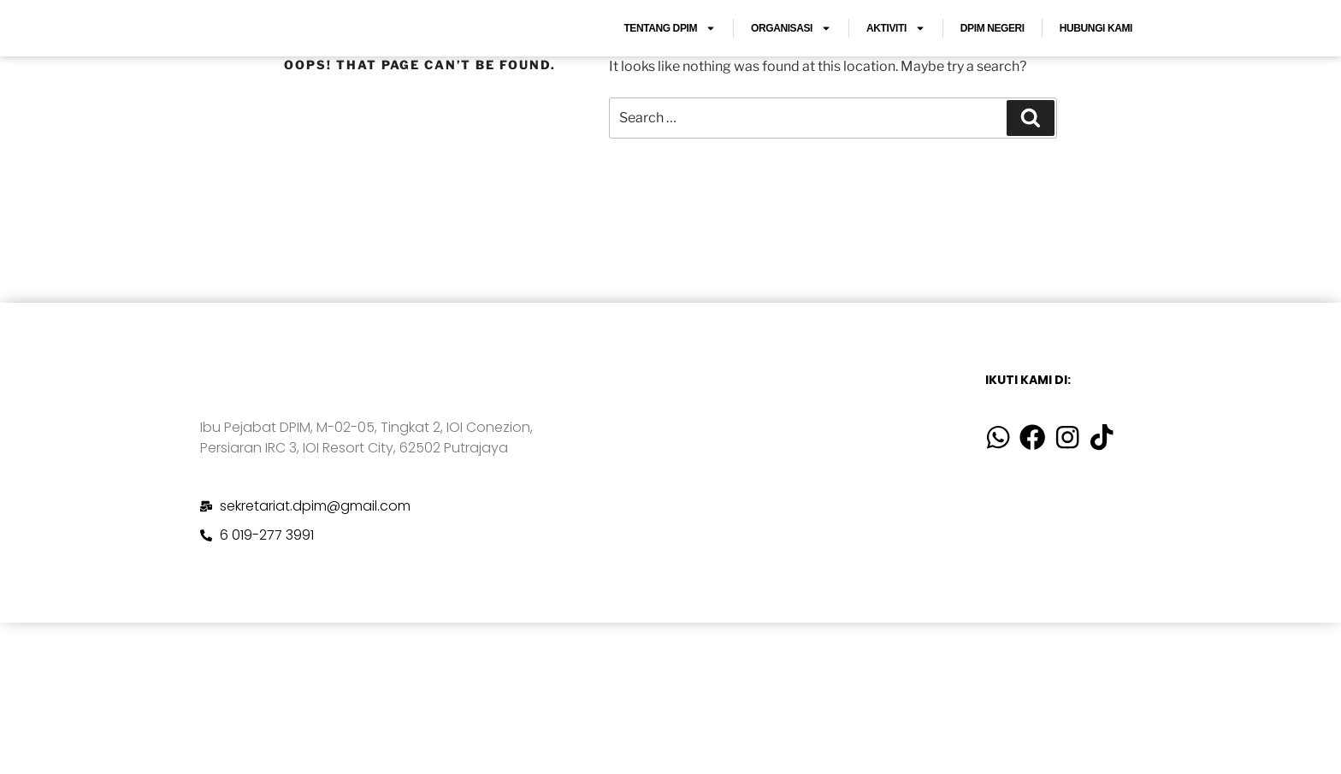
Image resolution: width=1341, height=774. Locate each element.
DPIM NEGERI (992, 53)
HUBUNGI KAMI (1096, 53)
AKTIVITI (895, 53)
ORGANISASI (791, 53)
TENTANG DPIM (669, 53)
